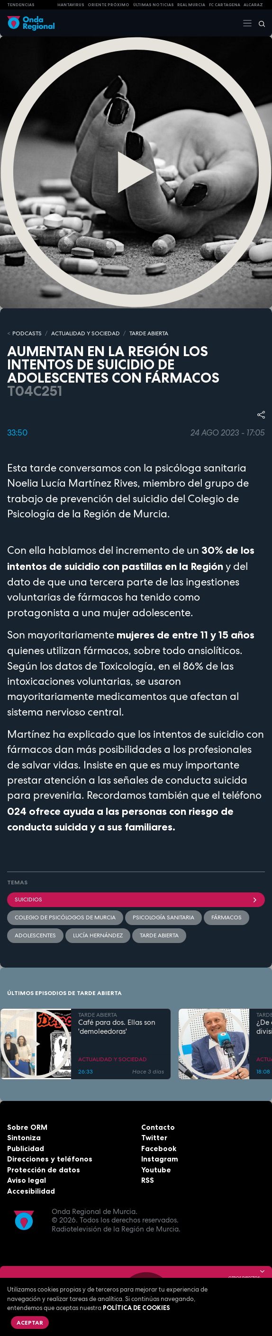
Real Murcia (191, 4)
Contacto (158, 1127)
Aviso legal (26, 1180)
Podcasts (27, 333)
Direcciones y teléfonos (49, 1158)
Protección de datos (43, 1169)
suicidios (136, 899)
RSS (147, 1180)
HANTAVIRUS (70, 4)
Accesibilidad (31, 1191)
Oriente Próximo (108, 4)
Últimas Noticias (153, 4)
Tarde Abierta (159, 935)
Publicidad (25, 1148)
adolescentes (35, 935)
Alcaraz (253, 4)
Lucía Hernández (98, 935)
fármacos (226, 917)
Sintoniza (24, 1137)
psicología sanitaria (163, 917)
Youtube (156, 1169)
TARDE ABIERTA (148, 333)
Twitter (154, 1137)
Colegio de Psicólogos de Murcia (65, 917)
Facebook (158, 1148)
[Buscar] (259, 23)
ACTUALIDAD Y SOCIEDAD (85, 333)
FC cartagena (224, 4)
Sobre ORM (27, 1127)
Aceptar (30, 1322)
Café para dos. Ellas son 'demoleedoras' (116, 1027)
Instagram (159, 1158)
